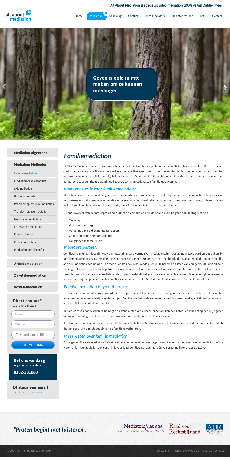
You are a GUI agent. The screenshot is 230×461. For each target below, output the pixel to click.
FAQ (203, 16)
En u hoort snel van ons (27, 392)
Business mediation (26, 196)
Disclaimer (163, 450)
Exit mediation (23, 188)
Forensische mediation (28, 226)
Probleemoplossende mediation (34, 204)
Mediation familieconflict (29, 249)
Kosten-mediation (28, 287)
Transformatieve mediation (31, 211)
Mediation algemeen (30, 153)
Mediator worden (182, 16)
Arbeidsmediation (28, 264)
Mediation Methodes (30, 164)
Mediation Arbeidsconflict (30, 181)
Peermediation (23, 234)
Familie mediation (25, 173)
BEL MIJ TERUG (33, 345)
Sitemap (207, 450)
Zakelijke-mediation (30, 275)
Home (79, 16)
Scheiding (115, 16)
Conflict (133, 16)
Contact (217, 16)
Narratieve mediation (27, 219)
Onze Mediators (155, 16)
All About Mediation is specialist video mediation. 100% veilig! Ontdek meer (166, 5)
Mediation (96, 16)
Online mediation (25, 242)
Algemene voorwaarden (186, 450)
